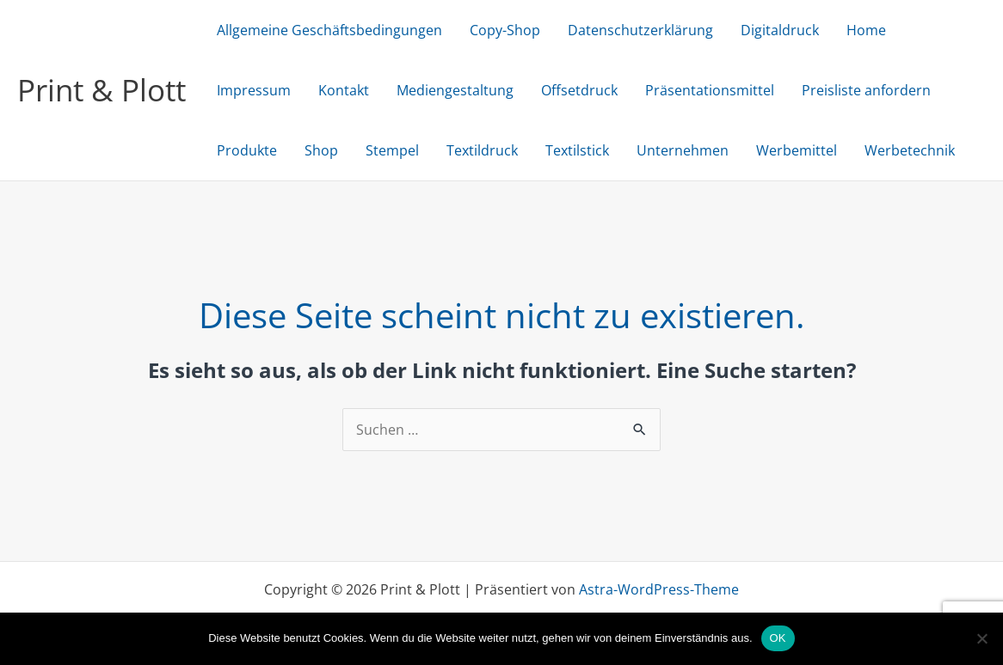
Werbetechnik (910, 150)
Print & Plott (101, 90)
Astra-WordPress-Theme (659, 589)
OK (778, 637)
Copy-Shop (505, 30)
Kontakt (343, 90)
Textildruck (482, 150)
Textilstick (577, 150)
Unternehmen (683, 150)
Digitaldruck (780, 30)
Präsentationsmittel (709, 90)
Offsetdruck (579, 90)
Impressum (254, 90)
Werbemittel (796, 150)
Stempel (392, 150)
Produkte (247, 150)
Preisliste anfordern (866, 90)
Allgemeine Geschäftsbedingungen (329, 30)
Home (866, 30)
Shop (321, 150)
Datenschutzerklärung (640, 30)
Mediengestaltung (455, 90)
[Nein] (981, 638)
